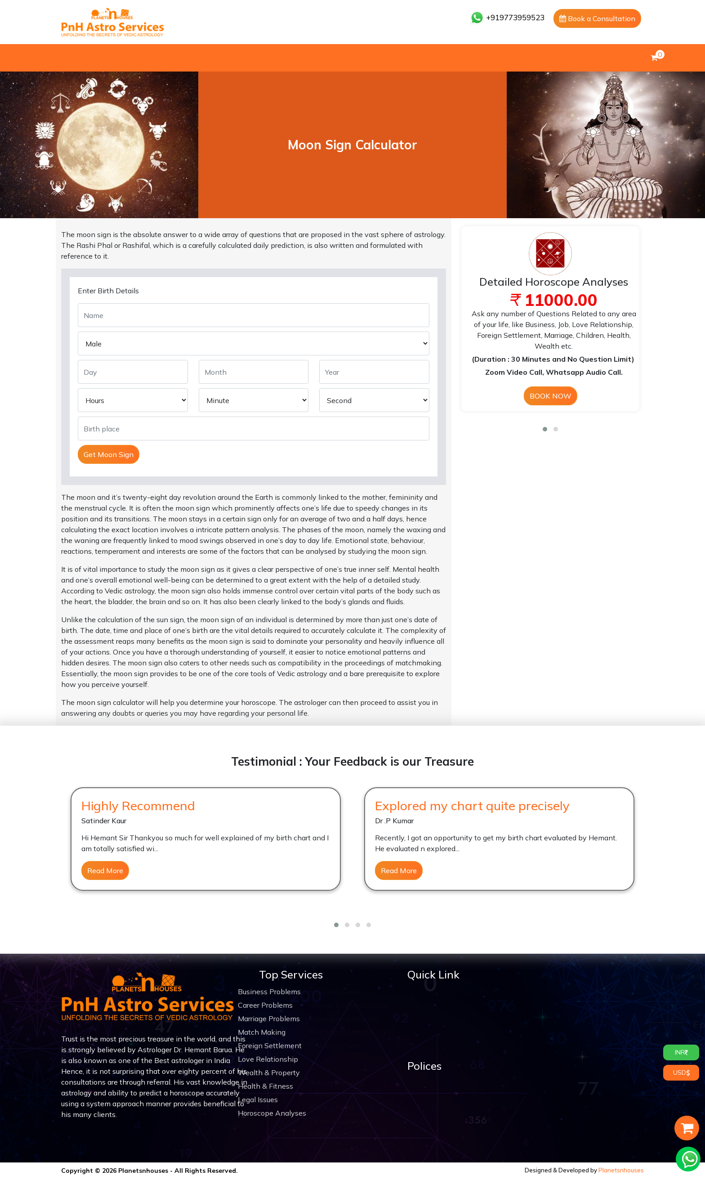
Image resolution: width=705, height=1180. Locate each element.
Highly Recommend (138, 805)
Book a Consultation (597, 18)
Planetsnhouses (621, 1170)
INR (681, 1052)
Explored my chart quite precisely (472, 805)
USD (681, 1072)
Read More (105, 870)
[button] (545, 429)
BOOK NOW (550, 395)
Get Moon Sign (109, 454)
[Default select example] (133, 400)
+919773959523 (507, 17)
